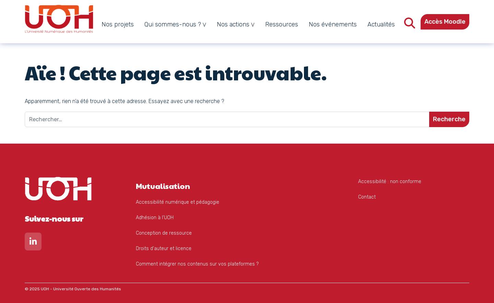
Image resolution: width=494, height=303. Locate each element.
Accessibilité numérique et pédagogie (177, 202)
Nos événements (333, 24)
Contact (367, 197)
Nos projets (118, 24)
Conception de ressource (164, 233)
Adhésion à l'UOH (155, 218)
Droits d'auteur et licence (163, 248)
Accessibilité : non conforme (389, 181)
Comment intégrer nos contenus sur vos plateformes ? (197, 264)
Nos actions (233, 24)
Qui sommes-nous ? (172, 24)
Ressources (281, 24)
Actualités (381, 24)
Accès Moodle (445, 21)
